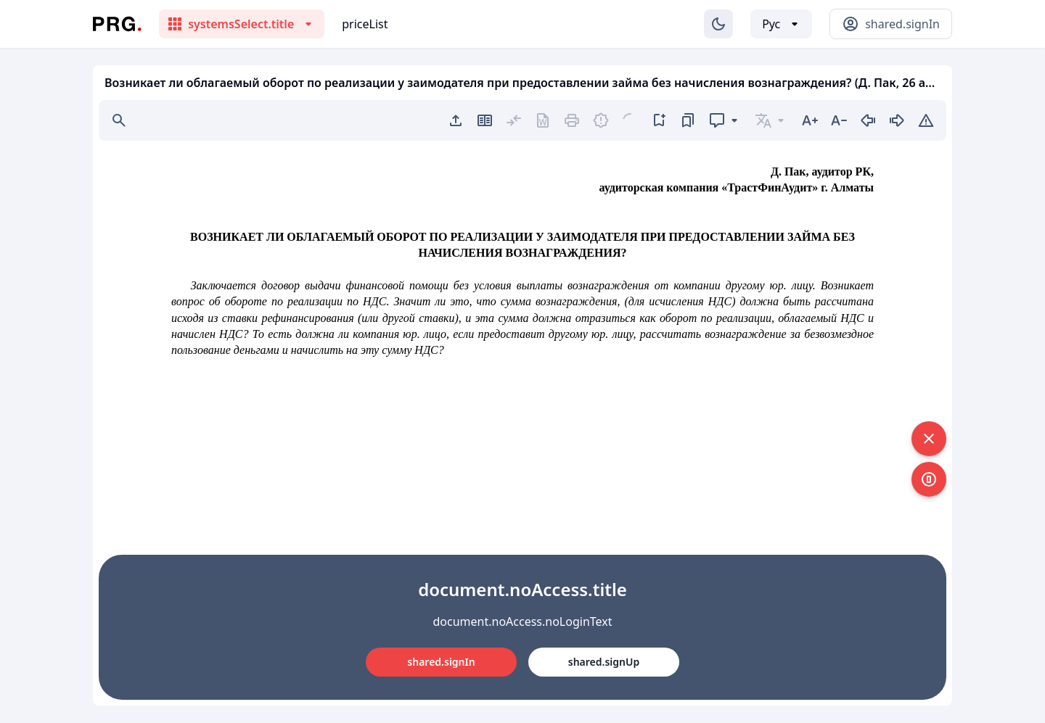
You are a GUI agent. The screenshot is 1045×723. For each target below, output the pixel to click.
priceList (365, 24)
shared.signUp (603, 662)
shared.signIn (441, 662)
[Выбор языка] (781, 23)
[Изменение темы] (718, 23)
